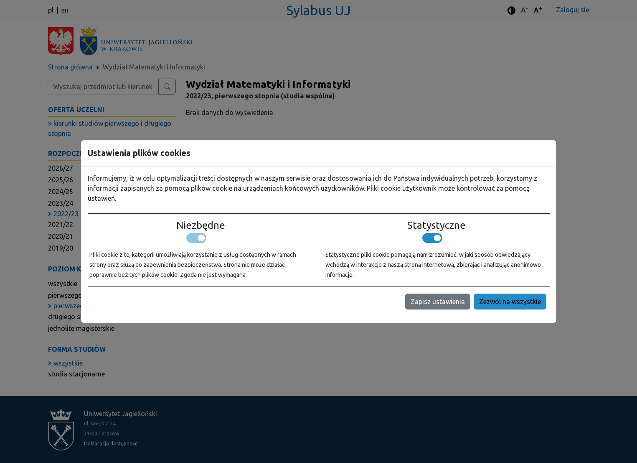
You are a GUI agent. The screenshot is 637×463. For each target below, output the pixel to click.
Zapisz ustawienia (438, 301)
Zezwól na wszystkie (510, 301)
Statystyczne (436, 225)
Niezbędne (200, 225)
